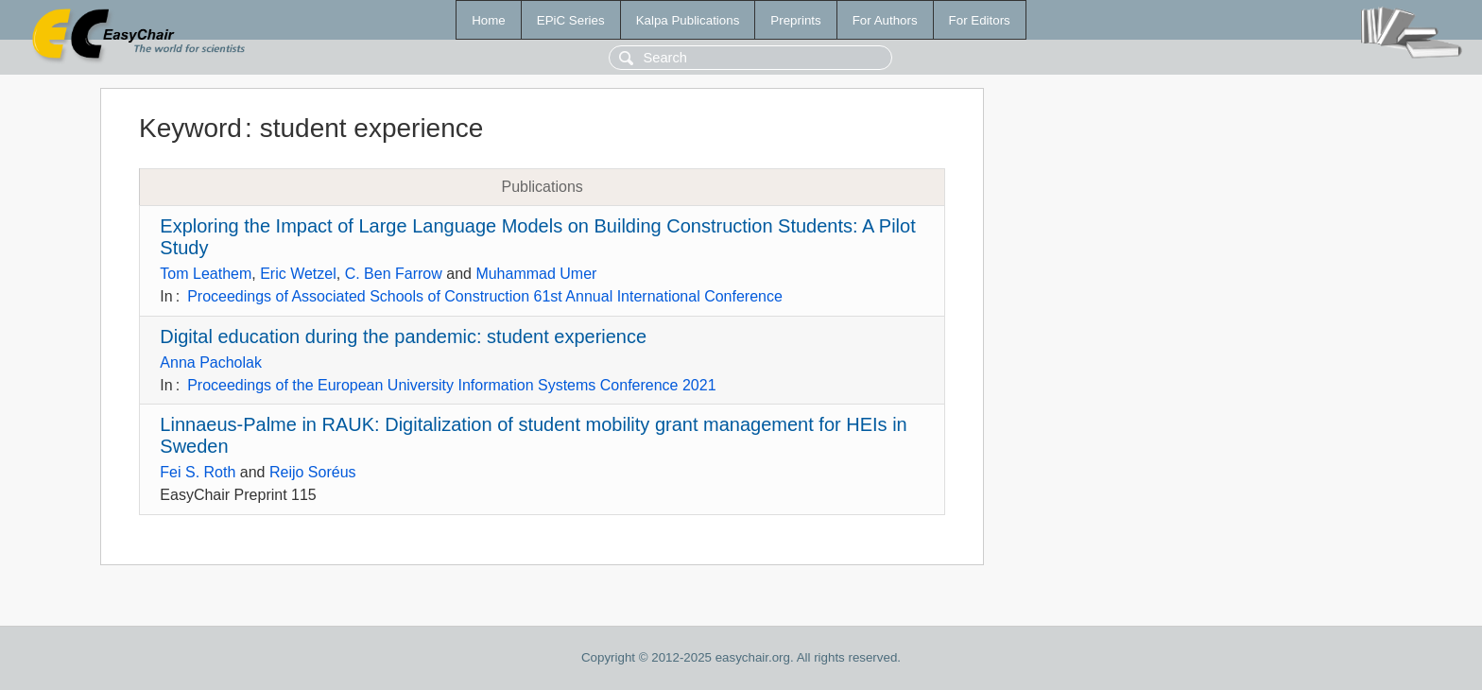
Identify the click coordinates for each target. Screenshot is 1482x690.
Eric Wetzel (298, 274)
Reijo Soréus (312, 472)
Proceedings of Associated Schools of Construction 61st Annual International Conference (485, 296)
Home (489, 20)
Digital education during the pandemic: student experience (403, 336)
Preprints (795, 20)
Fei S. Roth (197, 472)
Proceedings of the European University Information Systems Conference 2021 (451, 385)
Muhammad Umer (535, 274)
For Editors (979, 20)
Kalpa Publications (688, 20)
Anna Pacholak (211, 362)
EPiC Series (571, 20)
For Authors (885, 20)
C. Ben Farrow (393, 274)
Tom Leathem (205, 274)
